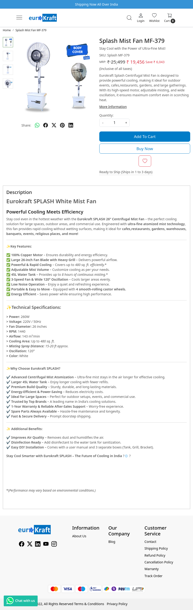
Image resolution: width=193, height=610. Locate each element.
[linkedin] (71, 125)
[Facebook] (21, 545)
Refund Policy (154, 555)
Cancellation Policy (158, 562)
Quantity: (106, 115)
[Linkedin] (37, 545)
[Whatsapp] (37, 125)
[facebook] (45, 125)
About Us (79, 536)
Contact (150, 541)
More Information (113, 106)
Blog (111, 541)
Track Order (153, 576)
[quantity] (114, 123)
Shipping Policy (156, 548)
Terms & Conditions (89, 604)
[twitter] (54, 125)
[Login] (140, 17)
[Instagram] (54, 545)
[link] (129, 18)
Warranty (151, 569)
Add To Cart (145, 136)
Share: (26, 125)
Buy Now (144, 148)
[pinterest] (62, 125)
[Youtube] (46, 545)
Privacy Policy (117, 604)
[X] (29, 545)
